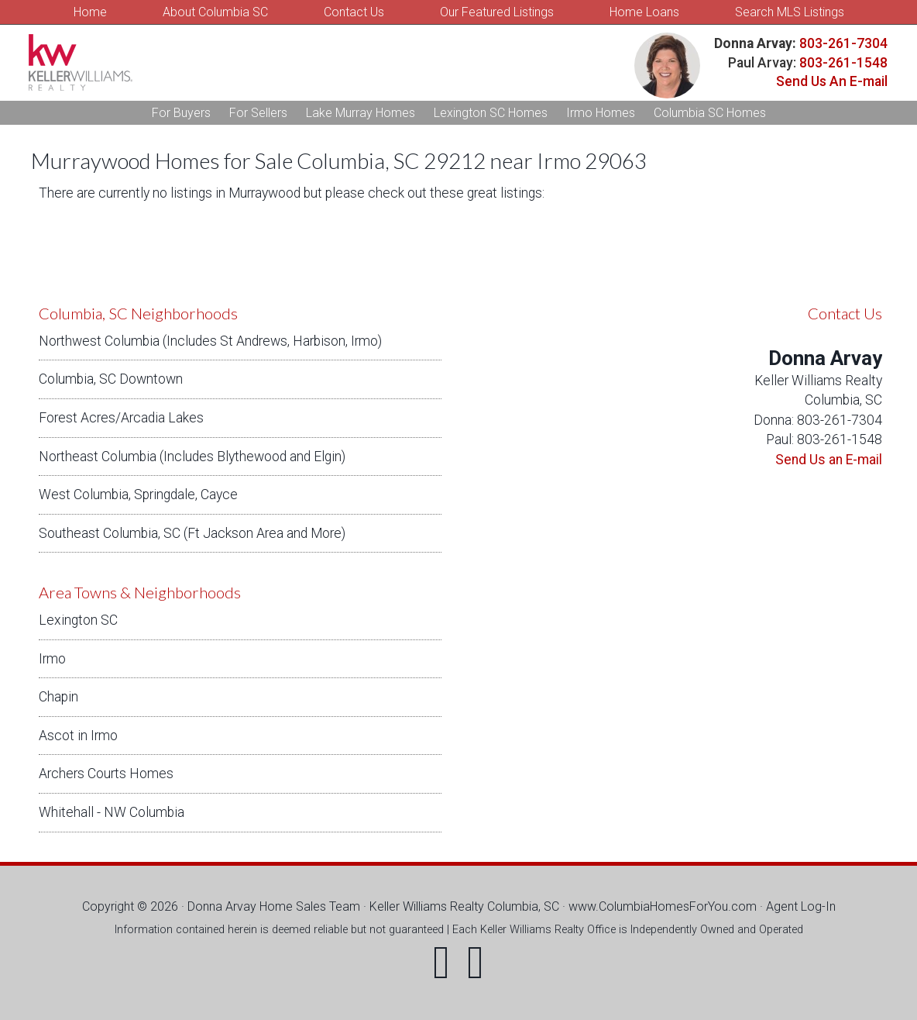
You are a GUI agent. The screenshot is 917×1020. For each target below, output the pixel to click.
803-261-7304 (842, 43)
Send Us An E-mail (832, 81)
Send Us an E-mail (828, 459)
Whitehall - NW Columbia (111, 812)
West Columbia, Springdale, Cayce (138, 494)
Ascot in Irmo (78, 735)
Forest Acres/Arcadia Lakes (121, 418)
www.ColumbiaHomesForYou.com (662, 906)
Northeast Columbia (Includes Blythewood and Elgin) (192, 456)
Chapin (58, 697)
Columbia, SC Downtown (111, 379)
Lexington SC (78, 620)
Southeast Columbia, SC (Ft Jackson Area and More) (192, 533)
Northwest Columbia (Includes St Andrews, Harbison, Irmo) (210, 341)
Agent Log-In (801, 906)
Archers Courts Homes (106, 773)
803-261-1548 (843, 63)
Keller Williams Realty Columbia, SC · (468, 906)
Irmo (52, 659)
